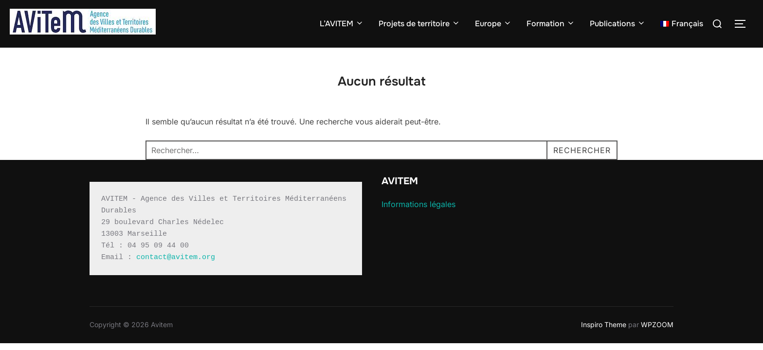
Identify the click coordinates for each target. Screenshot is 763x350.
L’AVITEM (342, 23)
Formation (551, 23)
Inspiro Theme (603, 324)
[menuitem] (681, 24)
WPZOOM (657, 324)
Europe (493, 23)
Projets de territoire (419, 23)
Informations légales (418, 204)
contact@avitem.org (175, 257)
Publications (618, 23)
